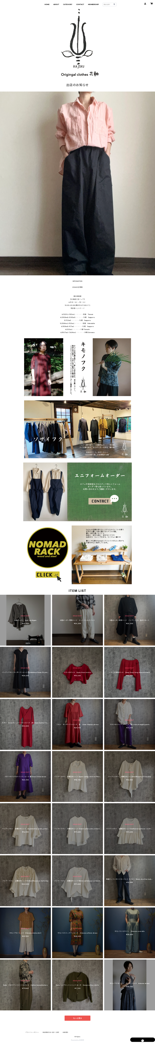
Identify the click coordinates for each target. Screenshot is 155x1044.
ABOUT (56, 4)
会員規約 (65, 1032)
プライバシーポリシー (32, 1032)
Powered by (77, 1040)
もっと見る (77, 1018)
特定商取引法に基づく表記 (51, 1032)
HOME (47, 4)
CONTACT (80, 4)
